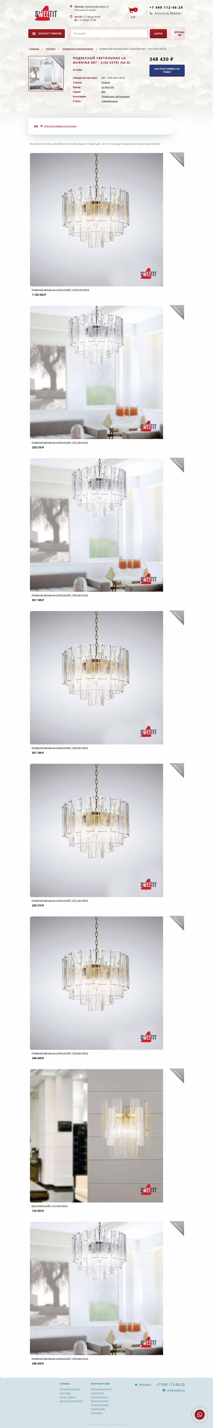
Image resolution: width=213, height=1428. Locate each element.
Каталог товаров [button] (49, 33)
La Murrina (108, 87)
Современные (110, 101)
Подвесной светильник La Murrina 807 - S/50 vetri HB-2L (60, 747)
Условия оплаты (70, 1389)
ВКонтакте (145, 1384)
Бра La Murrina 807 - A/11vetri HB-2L (50, 1205)
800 (104, 91)
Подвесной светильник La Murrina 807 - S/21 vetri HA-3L (60, 442)
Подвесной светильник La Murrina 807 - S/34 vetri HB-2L (60, 1053)
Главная (34, 48)
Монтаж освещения (71, 1401)
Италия (106, 82)
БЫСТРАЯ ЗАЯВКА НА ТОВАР (167, 70)
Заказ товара (68, 1397)
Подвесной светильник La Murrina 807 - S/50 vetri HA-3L (60, 595)
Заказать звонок (168, 13)
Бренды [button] (179, 32)
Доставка (65, 1393)
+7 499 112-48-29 (166, 7)
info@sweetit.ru (175, 1390)
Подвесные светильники (78, 48)
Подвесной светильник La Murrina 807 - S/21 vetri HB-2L (60, 900)
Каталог (51, 48)
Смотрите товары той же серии (60, 126)
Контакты (97, 1413)
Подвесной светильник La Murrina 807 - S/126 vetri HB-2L (60, 289)
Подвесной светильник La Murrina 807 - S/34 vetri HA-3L (60, 1358)
